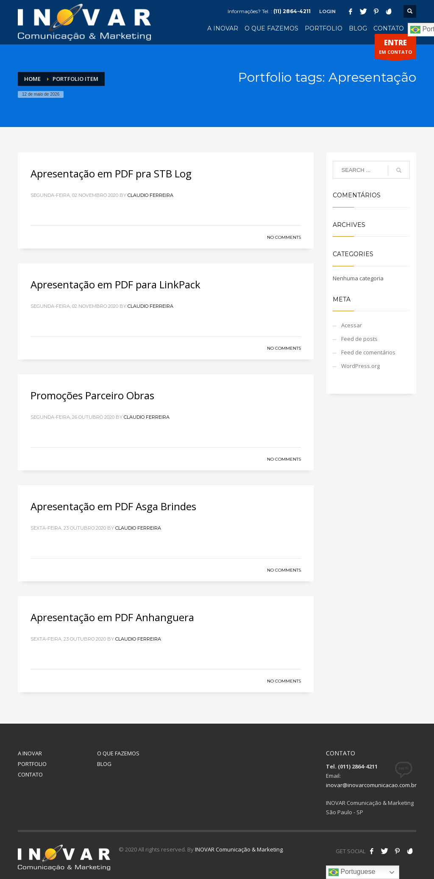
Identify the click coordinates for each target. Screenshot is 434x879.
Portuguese (351, 872)
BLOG (104, 764)
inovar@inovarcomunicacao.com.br (371, 785)
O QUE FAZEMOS (118, 753)
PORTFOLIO (32, 764)
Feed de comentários (368, 352)
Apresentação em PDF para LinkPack (115, 284)
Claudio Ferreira (150, 195)
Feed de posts (359, 339)
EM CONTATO (395, 48)
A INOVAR (30, 753)
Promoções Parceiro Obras (92, 395)
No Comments (284, 237)
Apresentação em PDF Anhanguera (112, 617)
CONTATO (30, 774)
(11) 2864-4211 (292, 11)
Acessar (351, 325)
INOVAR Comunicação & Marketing (239, 849)
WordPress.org (360, 366)
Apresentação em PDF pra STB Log (111, 173)
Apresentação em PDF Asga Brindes (113, 506)
